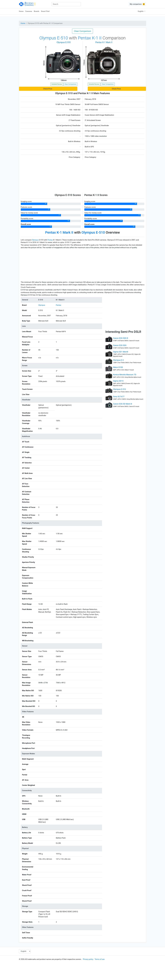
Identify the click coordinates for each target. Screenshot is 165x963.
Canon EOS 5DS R (120, 338)
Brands (36, 11)
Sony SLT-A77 (118, 396)
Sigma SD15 (118, 381)
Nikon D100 (118, 367)
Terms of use (99, 959)
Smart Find (45, 11)
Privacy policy (88, 959)
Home (21, 11)
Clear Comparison (82, 31)
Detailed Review (56, 84)
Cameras (28, 11)
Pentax (50, 240)
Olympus (35, 240)
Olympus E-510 (119, 389)
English (141, 11)
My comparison (137, 4)
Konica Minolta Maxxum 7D (124, 375)
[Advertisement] (82, 177)
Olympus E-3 (118, 360)
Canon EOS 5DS (119, 345)
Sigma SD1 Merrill (120, 352)
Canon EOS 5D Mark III (122, 404)
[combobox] (66, 4)
